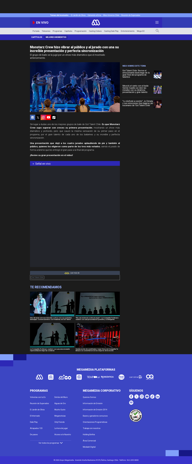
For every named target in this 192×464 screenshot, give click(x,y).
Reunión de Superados (130, 15)
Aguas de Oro (60, 403)
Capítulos (68, 31)
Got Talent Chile (37, 277)
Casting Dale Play (111, 31)
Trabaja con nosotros (91, 428)
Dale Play (34, 422)
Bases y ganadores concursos (95, 416)
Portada (36, 31)
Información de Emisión (93, 403)
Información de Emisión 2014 (95, 410)
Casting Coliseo (95, 31)
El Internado (35, 416)
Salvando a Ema (94, 15)
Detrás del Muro (61, 397)
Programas (57, 31)
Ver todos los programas (51, 443)
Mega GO (141, 31)
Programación (81, 31)
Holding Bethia (89, 434)
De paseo (34, 434)
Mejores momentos (56, 37)
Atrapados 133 (36, 428)
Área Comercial (89, 441)
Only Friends (59, 422)
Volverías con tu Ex (38, 397)
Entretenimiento (128, 31)
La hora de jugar (61, 428)
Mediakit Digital (89, 447)
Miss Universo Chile (111, 15)
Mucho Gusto (59, 410)
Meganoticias (60, 416)
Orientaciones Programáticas (95, 422)
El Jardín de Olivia (78, 15)
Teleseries (46, 31)
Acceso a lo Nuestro (62, 434)
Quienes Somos (89, 397)
